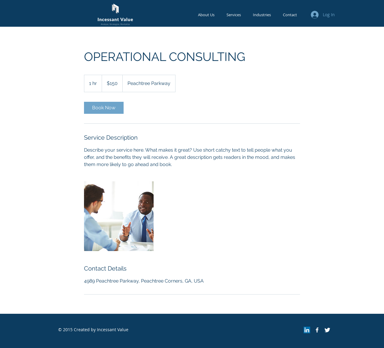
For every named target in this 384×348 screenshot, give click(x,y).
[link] (104, 108)
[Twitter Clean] (327, 330)
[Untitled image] (119, 216)
